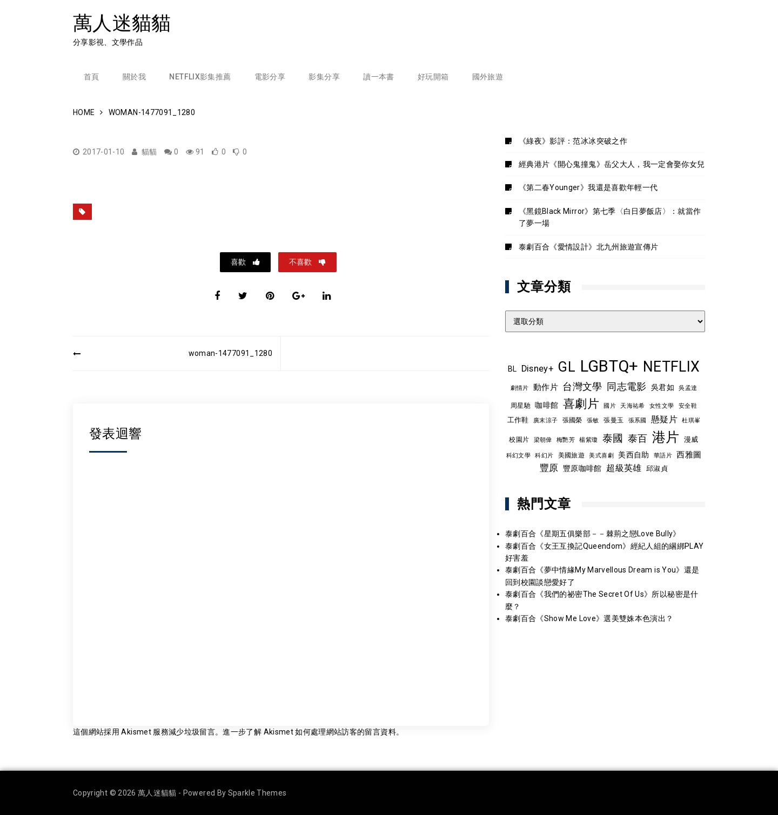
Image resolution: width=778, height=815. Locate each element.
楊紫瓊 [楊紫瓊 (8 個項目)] (588, 439)
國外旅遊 (487, 76)
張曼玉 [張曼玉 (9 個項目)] (613, 420)
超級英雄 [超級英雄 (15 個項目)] (623, 468)
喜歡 (239, 262)
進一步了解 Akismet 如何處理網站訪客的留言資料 (309, 732)
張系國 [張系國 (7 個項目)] (637, 420)
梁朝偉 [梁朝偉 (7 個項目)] (543, 439)
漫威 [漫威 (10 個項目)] (691, 439)
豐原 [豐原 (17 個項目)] (549, 468)
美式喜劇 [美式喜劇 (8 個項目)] (601, 455)
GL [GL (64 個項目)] (566, 367)
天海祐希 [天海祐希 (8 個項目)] (632, 405)
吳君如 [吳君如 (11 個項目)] (662, 387)
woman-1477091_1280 (230, 353)
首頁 (91, 76)
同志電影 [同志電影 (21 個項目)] (626, 386)
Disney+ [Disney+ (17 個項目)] (537, 368)
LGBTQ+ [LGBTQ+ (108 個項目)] (609, 366)
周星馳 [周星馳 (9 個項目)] (521, 405)
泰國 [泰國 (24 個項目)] (612, 438)
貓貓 (149, 151)
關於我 (134, 76)
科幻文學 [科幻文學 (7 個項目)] (518, 455)
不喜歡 (301, 262)
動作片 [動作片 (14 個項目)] (545, 387)
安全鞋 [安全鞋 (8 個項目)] (688, 405)
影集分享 (323, 76)
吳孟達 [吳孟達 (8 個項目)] (688, 388)
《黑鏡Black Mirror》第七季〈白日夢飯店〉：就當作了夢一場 (610, 217)
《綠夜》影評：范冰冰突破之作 (573, 141)
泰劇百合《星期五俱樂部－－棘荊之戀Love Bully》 (593, 533)
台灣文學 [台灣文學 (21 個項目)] (582, 386)
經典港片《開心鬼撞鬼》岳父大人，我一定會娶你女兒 (612, 164)
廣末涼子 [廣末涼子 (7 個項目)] (545, 420)
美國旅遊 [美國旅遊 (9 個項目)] (571, 455)
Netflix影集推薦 (200, 76)
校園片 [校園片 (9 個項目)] (519, 439)
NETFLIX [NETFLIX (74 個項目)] (671, 366)
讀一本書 (378, 76)
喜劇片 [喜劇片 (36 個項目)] (581, 403)
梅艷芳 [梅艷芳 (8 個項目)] (565, 439)
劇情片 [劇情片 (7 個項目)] (520, 388)
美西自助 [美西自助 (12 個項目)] (633, 454)
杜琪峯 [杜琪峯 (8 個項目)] (691, 420)
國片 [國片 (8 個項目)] (609, 405)
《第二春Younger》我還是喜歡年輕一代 (588, 187)
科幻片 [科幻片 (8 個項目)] (544, 455)
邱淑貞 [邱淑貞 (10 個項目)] (657, 468)
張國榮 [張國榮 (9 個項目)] (572, 420)
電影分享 (269, 76)
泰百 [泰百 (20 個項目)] (638, 438)
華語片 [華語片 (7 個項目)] (663, 455)
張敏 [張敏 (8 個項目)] (593, 420)
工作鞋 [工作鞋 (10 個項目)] (518, 420)
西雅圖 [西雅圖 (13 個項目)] (688, 455)
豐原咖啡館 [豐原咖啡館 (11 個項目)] (582, 468)
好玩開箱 (433, 76)
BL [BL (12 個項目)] (512, 369)
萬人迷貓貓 (122, 23)
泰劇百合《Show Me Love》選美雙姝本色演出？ (589, 618)
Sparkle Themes (257, 793)
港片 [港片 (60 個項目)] (666, 437)
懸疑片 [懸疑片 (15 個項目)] (664, 420)
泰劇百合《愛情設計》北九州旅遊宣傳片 (588, 247)
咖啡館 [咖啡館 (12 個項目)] (546, 405)
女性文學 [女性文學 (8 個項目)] (661, 405)
